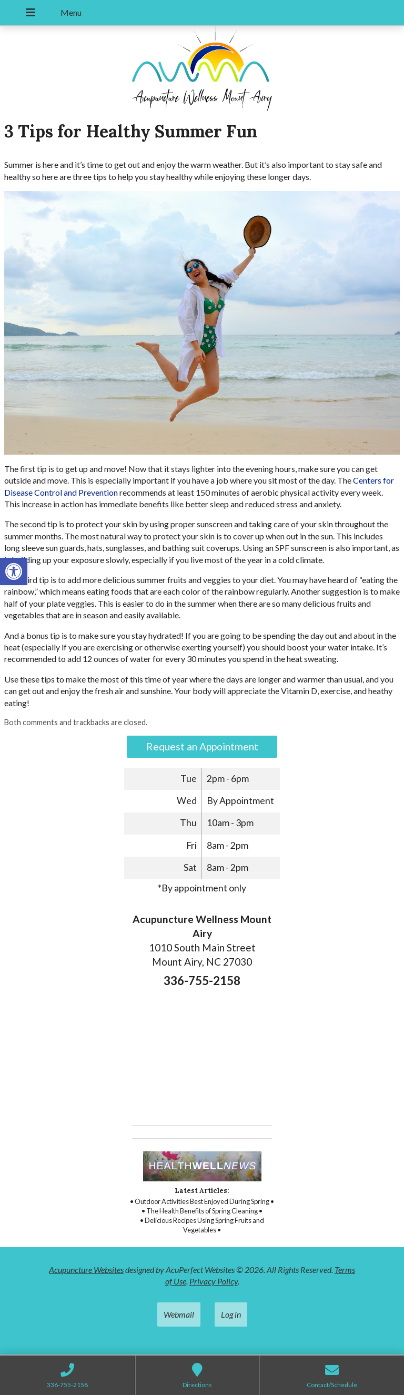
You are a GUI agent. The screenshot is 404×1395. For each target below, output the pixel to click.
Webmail (179, 1314)
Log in (231, 1314)
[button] (13, 571)
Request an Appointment (202, 746)
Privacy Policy (213, 1281)
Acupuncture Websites (86, 1269)
